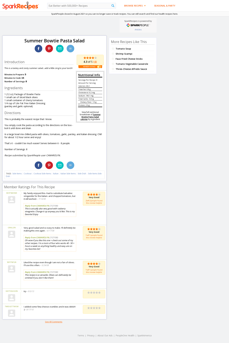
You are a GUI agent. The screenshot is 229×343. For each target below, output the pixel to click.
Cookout (27, 173)
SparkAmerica (144, 335)
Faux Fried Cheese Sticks (129, 58)
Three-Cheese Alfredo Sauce (131, 68)
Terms (80, 335)
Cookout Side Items (42, 173)
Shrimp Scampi (124, 53)
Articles (138, 29)
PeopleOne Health (125, 335)
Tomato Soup (123, 48)
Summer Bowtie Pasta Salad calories (90, 117)
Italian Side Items (68, 173)
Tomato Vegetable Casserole (132, 63)
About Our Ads (105, 335)
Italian (56, 173)
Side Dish (82, 173)
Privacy (90, 335)
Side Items (17, 173)
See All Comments (53, 321)
